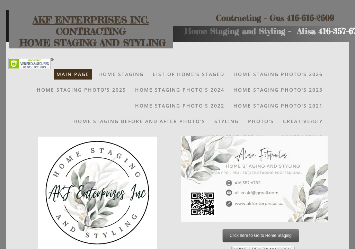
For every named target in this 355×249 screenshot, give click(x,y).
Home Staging (121, 74)
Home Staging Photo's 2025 (81, 89)
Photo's (261, 121)
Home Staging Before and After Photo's (139, 121)
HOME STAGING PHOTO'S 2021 (278, 105)
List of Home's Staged (188, 74)
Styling (226, 121)
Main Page (72, 74)
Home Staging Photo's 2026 (278, 74)
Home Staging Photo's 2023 (278, 89)
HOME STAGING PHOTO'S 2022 (179, 105)
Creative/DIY (303, 121)
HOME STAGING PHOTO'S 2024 (179, 89)
